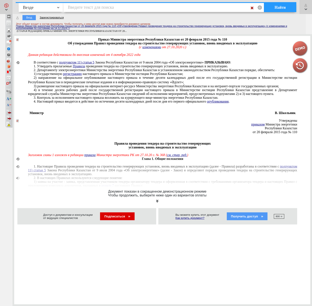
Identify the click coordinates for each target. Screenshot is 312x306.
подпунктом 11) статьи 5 (76, 62)
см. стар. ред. (177, 155)
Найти (280, 7)
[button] (6, 7)
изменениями (151, 47)
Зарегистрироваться (52, 17)
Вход (29, 17)
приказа (90, 155)
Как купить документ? (190, 218)
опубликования (218, 101)
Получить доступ (247, 216)
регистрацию (72, 74)
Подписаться (117, 216)
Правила (79, 66)
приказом (258, 124)
